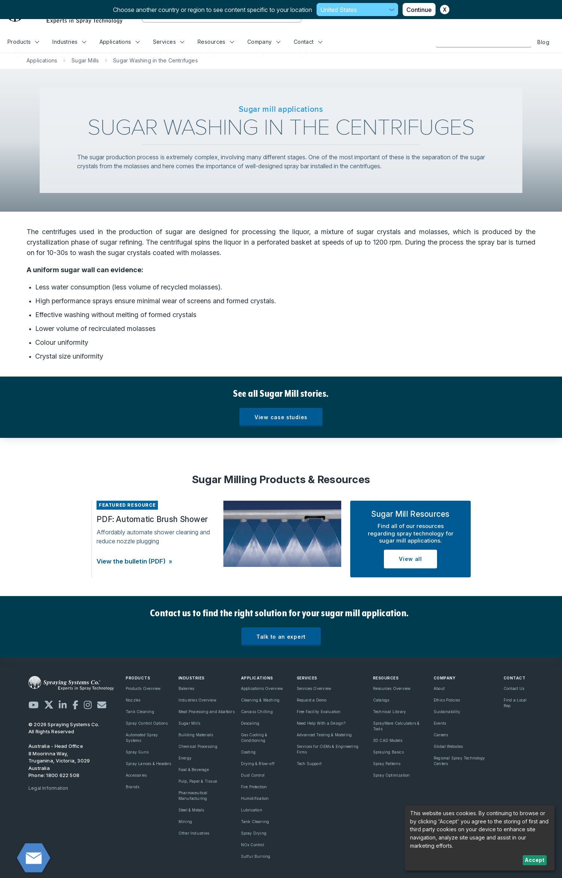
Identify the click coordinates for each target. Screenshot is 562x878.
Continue (419, 9)
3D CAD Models (388, 740)
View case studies (281, 417)
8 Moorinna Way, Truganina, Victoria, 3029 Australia (59, 760)
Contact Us (514, 688)
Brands (132, 787)
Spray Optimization (391, 775)
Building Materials (195, 735)
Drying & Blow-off (258, 763)
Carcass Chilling (257, 711)
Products (23, 42)
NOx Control (252, 844)
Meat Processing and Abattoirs (206, 711)
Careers (441, 735)
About (439, 688)
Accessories (136, 775)
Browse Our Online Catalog (483, 42)
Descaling (250, 723)
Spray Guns (137, 752)
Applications (120, 42)
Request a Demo (312, 700)
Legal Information (48, 788)
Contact (308, 42)
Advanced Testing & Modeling (324, 735)
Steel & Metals (191, 810)
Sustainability (447, 711)
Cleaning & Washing (260, 700)
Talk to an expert (281, 636)
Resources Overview (392, 688)
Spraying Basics (388, 752)
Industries (69, 42)
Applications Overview (262, 688)
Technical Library (389, 711)
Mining (185, 821)
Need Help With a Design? (321, 723)
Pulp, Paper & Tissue (197, 781)
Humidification (255, 798)
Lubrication (251, 810)
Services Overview (314, 688)
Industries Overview (197, 700)
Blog (543, 42)
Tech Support (309, 763)
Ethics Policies (447, 700)
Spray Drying (254, 833)
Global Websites (448, 746)
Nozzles (133, 700)
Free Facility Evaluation (319, 711)
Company (264, 42)
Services (168, 42)
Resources (216, 42)
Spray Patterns (387, 763)
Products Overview (143, 688)
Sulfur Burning (256, 856)
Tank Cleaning (140, 711)
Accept (534, 860)
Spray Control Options (147, 723)
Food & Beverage (193, 769)
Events (440, 723)
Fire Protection (254, 787)
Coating (248, 752)
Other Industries (193, 833)
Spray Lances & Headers (148, 763)
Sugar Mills (189, 723)
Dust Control (253, 775)
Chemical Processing (197, 746)
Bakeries (186, 688)
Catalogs (381, 700)
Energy (185, 758)
